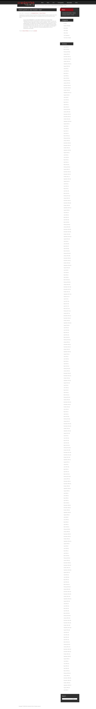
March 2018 (66, 279)
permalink (35, 30)
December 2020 (66, 200)
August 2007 (66, 462)
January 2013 (66, 421)
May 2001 (65, 637)
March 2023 (66, 135)
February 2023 (66, 138)
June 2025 (65, 71)
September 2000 (67, 656)
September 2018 (67, 265)
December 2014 (66, 373)
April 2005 (65, 524)
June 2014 (65, 387)
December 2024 (66, 85)
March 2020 (66, 222)
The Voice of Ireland (67, 37)
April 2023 (65, 133)
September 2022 (67, 150)
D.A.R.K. (65, 23)
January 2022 (66, 169)
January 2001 (66, 646)
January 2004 (66, 560)
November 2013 (66, 404)
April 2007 (65, 471)
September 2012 (67, 430)
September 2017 (67, 294)
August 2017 (66, 296)
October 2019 (66, 234)
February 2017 (66, 310)
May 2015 (65, 361)
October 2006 (66, 486)
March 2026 (66, 49)
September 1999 (67, 685)
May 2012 (65, 440)
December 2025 (66, 56)
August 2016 (66, 325)
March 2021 (66, 193)
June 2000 (65, 663)
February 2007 (66, 476)
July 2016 (65, 327)
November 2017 (66, 289)
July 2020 (65, 212)
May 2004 (65, 550)
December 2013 (66, 402)
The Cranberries (66, 35)
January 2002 (66, 618)
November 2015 (66, 346)
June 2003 (65, 577)
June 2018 (65, 272)
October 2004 (66, 538)
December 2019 (66, 229)
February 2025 (66, 80)
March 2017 (66, 308)
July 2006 (65, 493)
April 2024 (65, 104)
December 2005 (66, 505)
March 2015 (66, 366)
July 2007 (65, 464)
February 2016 (66, 339)
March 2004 (66, 555)
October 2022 (66, 147)
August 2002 (66, 601)
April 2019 (65, 248)
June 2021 (65, 186)
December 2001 (66, 620)
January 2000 (66, 675)
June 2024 (65, 99)
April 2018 (65, 277)
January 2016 (66, 342)
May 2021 (65, 188)
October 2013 (66, 406)
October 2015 (66, 349)
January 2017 (66, 313)
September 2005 (67, 512)
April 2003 (65, 582)
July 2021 (65, 183)
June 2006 (65, 495)
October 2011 (66, 457)
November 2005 (66, 507)
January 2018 (66, 284)
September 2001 (67, 627)
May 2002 (65, 608)
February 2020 (66, 224)
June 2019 (65, 243)
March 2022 (66, 164)
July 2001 (65, 632)
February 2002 (66, 615)
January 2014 (66, 399)
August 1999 (66, 687)
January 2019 (66, 255)
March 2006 (66, 502)
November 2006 (66, 483)
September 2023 (67, 121)
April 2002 (65, 610)
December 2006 (66, 481)
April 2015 (65, 363)
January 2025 (66, 83)
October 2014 (66, 378)
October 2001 (66, 625)
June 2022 (65, 157)
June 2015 (65, 358)
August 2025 (66, 66)
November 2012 (66, 426)
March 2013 (66, 416)
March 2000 (66, 670)
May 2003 (65, 579)
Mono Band (66, 28)
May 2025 (65, 73)
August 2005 (66, 514)
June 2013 (65, 409)
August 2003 (66, 572)
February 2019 (66, 253)
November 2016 (66, 318)
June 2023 (65, 128)
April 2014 (65, 392)
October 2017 (66, 291)
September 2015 (67, 351)
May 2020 (65, 217)
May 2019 (65, 246)
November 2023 (66, 116)
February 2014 (66, 397)
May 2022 (65, 159)
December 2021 (66, 171)
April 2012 (65, 442)
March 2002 (66, 613)
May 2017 (65, 303)
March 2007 (66, 474)
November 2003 (66, 565)
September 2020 (67, 207)
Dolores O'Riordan (43, 13)
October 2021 (66, 176)
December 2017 (66, 286)
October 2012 (66, 428)
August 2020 (66, 210)
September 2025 (67, 63)
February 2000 (66, 673)
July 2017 (65, 298)
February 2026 (66, 51)
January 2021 (66, 198)
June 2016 (65, 330)
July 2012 (65, 435)
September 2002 (67, 598)
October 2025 (66, 61)
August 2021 (66, 181)
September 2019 (67, 236)
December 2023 (66, 114)
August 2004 (66, 543)
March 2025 (66, 78)
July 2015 (65, 356)
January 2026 (66, 54)
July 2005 (65, 517)
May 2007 (65, 469)
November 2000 (66, 651)
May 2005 (65, 522)
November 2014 (66, 375)
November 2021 (66, 174)
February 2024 (66, 109)
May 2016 (65, 332)
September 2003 (67, 570)
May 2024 (65, 102)
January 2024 (66, 111)
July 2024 (65, 97)
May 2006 (65, 498)
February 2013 (66, 418)
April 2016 (65, 334)
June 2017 (65, 301)
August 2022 (66, 152)
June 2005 (65, 519)
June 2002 (65, 606)
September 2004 (67, 541)
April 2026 (65, 47)
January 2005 (66, 531)
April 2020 (65, 219)
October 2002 (66, 596)
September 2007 (67, 459)
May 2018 (65, 274)
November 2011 (66, 454)
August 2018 (66, 267)
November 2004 (66, 536)
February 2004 (66, 558)
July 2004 (65, 546)
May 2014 (65, 390)
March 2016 (66, 337)
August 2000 (66, 658)
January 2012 (66, 450)
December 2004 (66, 534)
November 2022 (66, 145)
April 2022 (65, 162)
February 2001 (66, 644)
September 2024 (67, 92)
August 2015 (66, 354)
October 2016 (66, 320)
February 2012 (66, 447)
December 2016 (66, 315)
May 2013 (65, 411)
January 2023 (66, 140)
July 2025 (65, 68)
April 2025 (65, 75)
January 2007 (66, 478)
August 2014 (66, 382)
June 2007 (65, 466)
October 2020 (66, 205)
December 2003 (66, 562)
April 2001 (65, 639)
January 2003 (66, 589)
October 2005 (66, 510)
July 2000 (65, 661)
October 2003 (66, 567)
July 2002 (65, 603)
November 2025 (66, 59)
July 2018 (65, 270)
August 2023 (66, 123)
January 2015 (66, 370)
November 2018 (66, 260)
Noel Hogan (66, 30)
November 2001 (66, 622)
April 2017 (65, 306)
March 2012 (66, 445)
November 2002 (66, 594)
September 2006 (67, 488)
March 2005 (66, 526)
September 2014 (67, 380)
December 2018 (66, 258)
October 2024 (66, 90)
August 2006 (66, 490)
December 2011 (66, 452)
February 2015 (66, 368)
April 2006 (65, 500)
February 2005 (66, 529)
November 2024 (66, 87)
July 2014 (65, 385)
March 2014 (66, 394)
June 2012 (65, 438)
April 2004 (65, 553)
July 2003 (65, 574)
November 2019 (66, 231)
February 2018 (66, 282)
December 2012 (66, 423)
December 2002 (66, 591)
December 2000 (66, 649)
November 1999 (66, 680)
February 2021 (66, 195)
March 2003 (66, 584)
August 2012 (66, 433)
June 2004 (65, 548)
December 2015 (66, 344)
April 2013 (65, 414)
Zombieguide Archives (34, 13)
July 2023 (65, 126)
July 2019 (65, 241)
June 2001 (65, 634)
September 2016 (67, 322)
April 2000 (65, 668)
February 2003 (66, 586)
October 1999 (66, 682)
